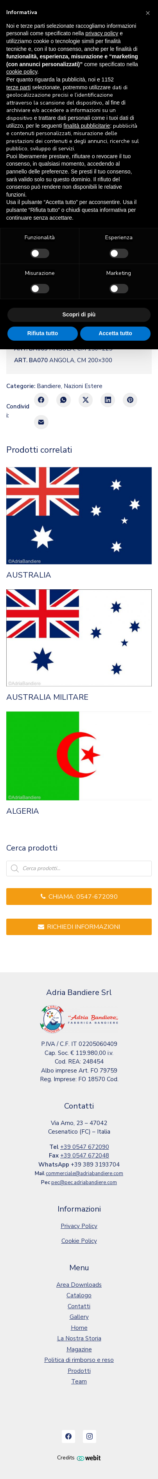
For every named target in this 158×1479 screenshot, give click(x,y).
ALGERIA (22, 811)
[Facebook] (41, 400)
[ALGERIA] (79, 756)
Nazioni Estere (83, 386)
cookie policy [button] (21, 72)
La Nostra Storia (79, 1338)
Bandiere (49, 386)
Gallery (79, 1317)
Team (79, 1381)
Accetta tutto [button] (115, 333)
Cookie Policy (79, 1241)
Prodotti (79, 1371)
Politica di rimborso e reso (79, 1360)
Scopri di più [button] (79, 314)
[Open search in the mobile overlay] (79, 868)
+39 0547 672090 (84, 1147)
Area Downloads (79, 1285)
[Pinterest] (130, 400)
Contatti (79, 1306)
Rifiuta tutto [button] (42, 333)
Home (79, 1328)
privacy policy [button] (101, 33)
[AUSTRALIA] (79, 515)
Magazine (79, 1349)
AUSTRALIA (28, 575)
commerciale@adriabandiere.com (84, 1173)
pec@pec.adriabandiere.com (84, 1182)
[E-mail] (41, 422)
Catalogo (79, 1295)
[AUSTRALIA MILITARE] (79, 637)
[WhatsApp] (63, 400)
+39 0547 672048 (84, 1155)
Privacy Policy (79, 1226)
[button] (148, 12)
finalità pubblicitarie (86, 126)
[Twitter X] (86, 400)
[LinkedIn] (108, 400)
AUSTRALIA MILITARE (47, 697)
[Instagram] (89, 1436)
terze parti (18, 87)
